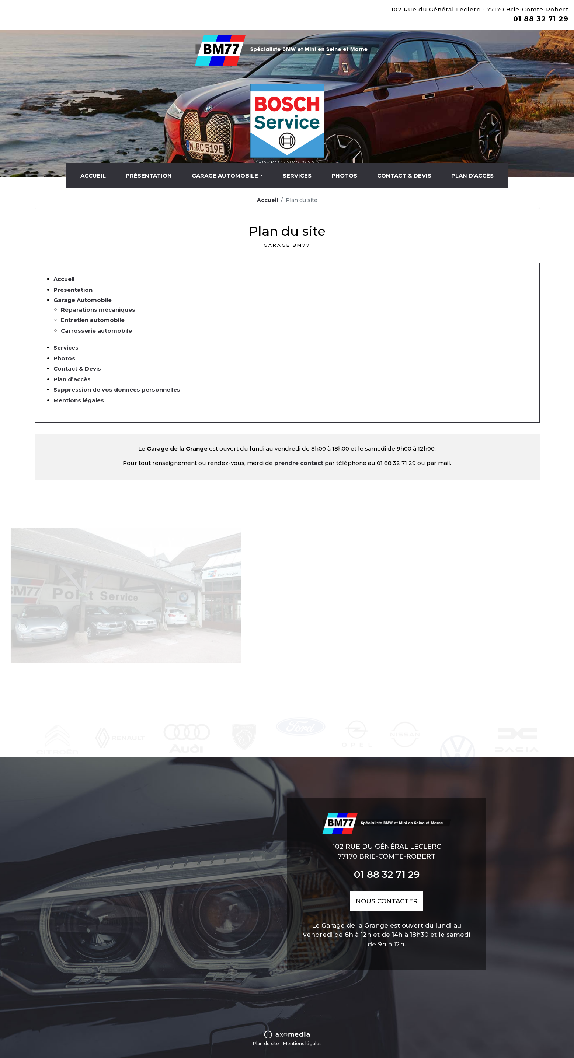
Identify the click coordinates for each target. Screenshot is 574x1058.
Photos (344, 175)
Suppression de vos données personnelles (116, 389)
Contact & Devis (404, 175)
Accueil (93, 175)
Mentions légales (78, 400)
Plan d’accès (472, 175)
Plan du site (266, 1043)
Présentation (149, 175)
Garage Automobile (226, 175)
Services (297, 175)
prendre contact (298, 462)
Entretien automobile (93, 319)
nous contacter (387, 901)
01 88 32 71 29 (540, 19)
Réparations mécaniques (98, 309)
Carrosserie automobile (96, 330)
